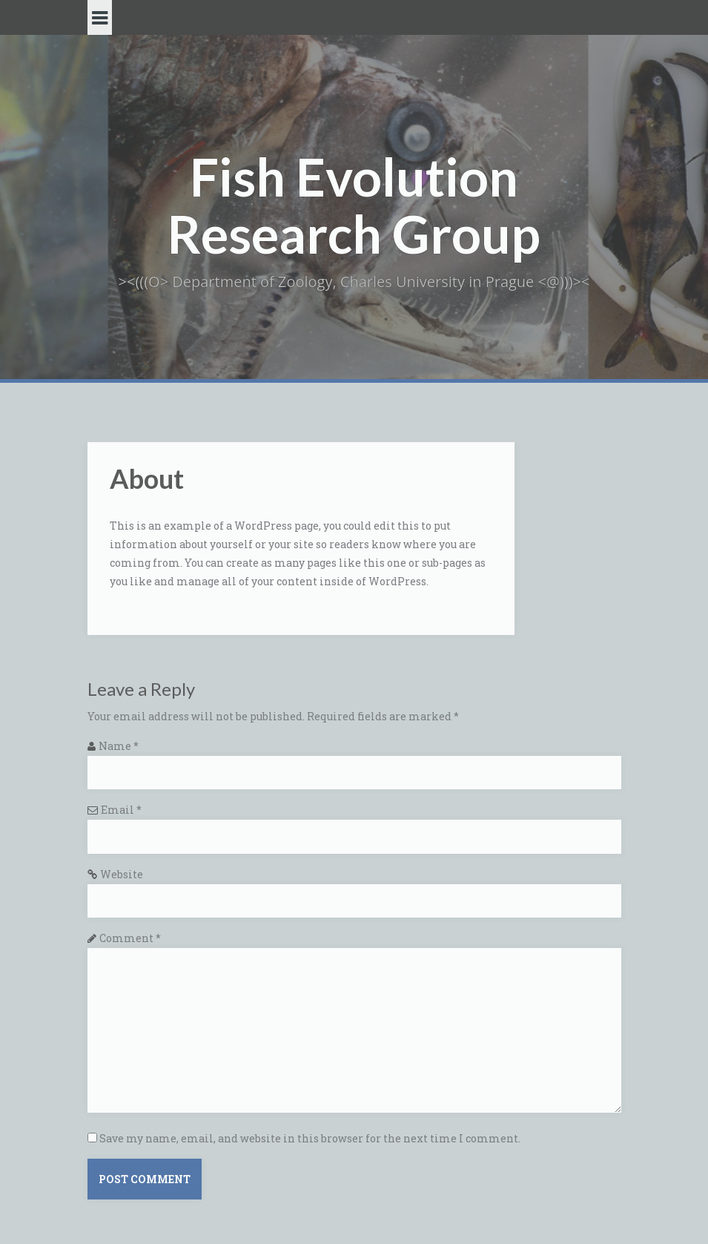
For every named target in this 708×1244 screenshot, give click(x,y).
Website (121, 874)
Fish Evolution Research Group (354, 205)
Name (119, 746)
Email (121, 810)
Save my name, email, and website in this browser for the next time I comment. (309, 1138)
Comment (130, 938)
